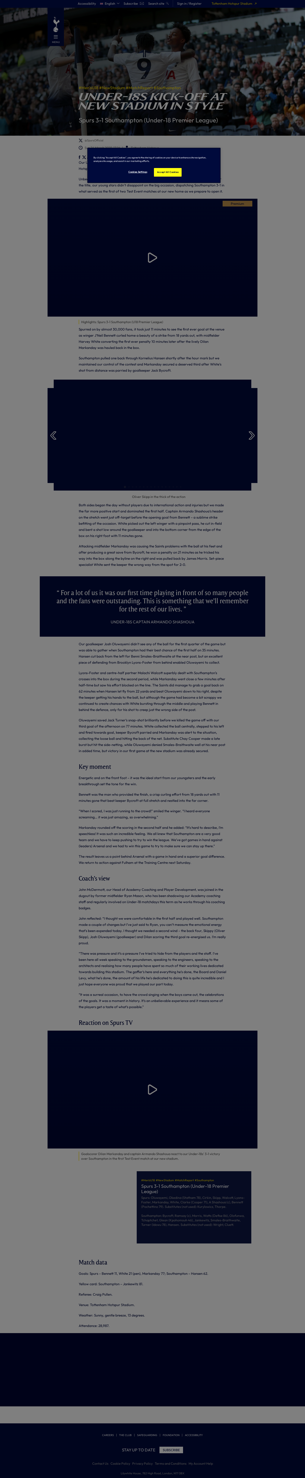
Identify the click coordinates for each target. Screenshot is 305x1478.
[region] (154, 165)
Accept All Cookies (168, 172)
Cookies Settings (137, 171)
